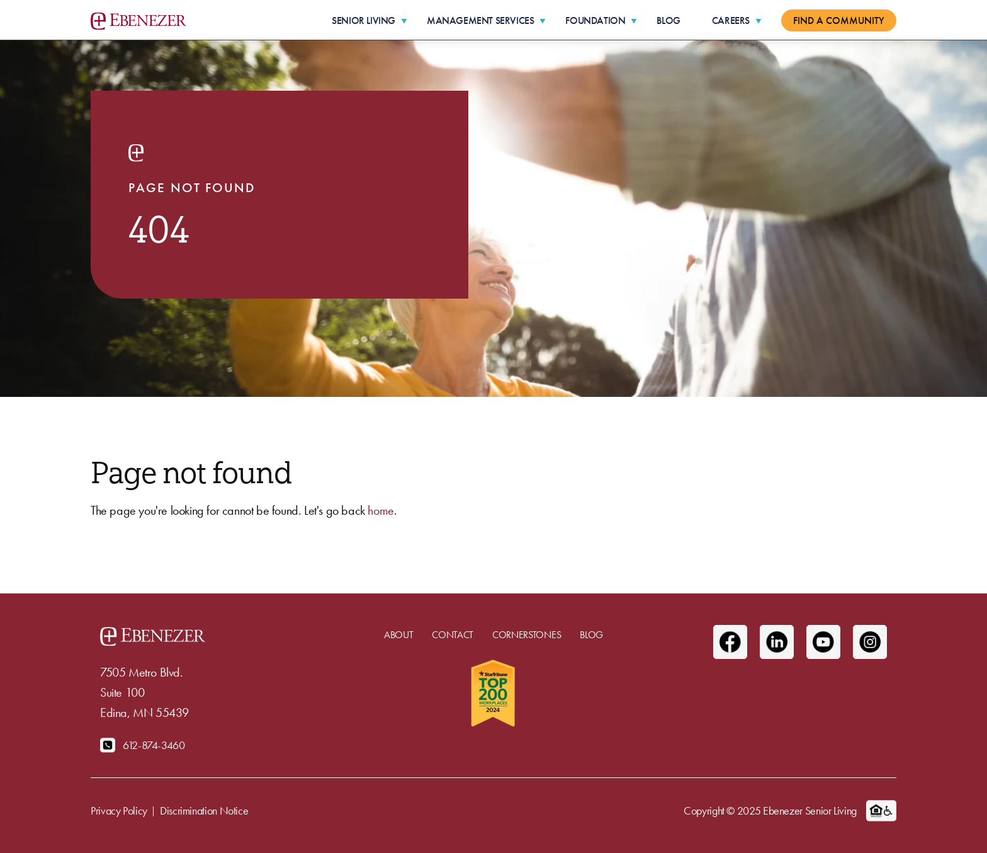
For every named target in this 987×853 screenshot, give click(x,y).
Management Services (480, 20)
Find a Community (838, 20)
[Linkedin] (777, 642)
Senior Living (363, 20)
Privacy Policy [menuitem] (119, 810)
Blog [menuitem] (591, 634)
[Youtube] (823, 642)
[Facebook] (730, 642)
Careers (731, 20)
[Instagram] (870, 642)
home (380, 510)
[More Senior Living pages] (404, 20)
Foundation (595, 20)
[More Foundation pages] (634, 20)
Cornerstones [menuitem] (526, 634)
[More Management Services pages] (543, 20)
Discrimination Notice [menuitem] (204, 810)
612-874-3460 (154, 745)
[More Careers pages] (758, 20)
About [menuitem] (398, 634)
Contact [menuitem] (452, 634)
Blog (668, 20)
